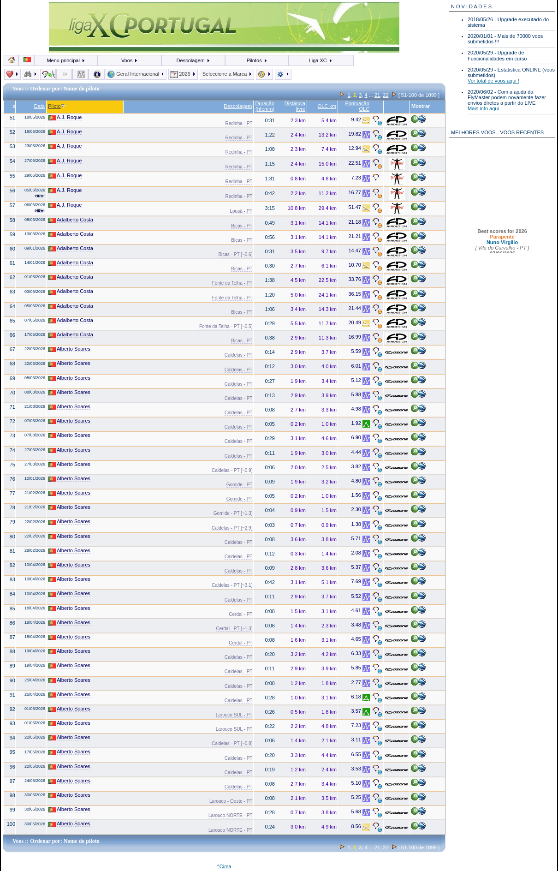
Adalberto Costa (70, 220)
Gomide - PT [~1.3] (233, 513)
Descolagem (193, 60)
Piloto (56, 106)
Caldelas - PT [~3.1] (232, 585)
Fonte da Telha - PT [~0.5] (226, 326)
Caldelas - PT (239, 355)
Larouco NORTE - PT (230, 815)
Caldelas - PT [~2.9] (232, 528)
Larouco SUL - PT (234, 714)
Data (39, 106)
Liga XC (320, 60)
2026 (183, 74)
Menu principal (66, 60)
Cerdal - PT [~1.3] (234, 628)
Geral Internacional (136, 74)
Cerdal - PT (240, 614)
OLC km (327, 106)
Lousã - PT (241, 211)
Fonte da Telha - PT (232, 283)
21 (377, 95)
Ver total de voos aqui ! (493, 81)
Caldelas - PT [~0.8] (232, 743)
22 (385, 95)
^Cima (224, 866)
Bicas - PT (241, 225)
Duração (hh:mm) (264, 106)
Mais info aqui (483, 108)
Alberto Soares (69, 349)
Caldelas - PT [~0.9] (232, 470)
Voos (129, 60)
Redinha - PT (239, 123)
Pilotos (257, 60)
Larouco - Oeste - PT (230, 801)
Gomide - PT (239, 484)
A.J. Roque (65, 117)
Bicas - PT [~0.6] (235, 254)
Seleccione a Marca (227, 74)
